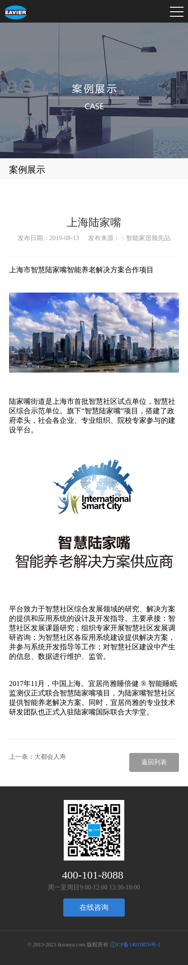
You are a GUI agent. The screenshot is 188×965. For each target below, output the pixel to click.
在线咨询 (94, 907)
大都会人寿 (50, 756)
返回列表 (154, 762)
